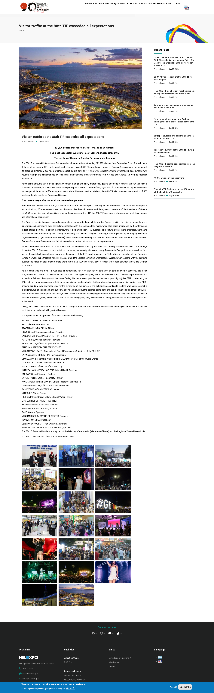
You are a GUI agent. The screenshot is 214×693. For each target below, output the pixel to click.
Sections (113, 7)
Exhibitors (125, 7)
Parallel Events (152, 7)
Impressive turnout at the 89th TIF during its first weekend (174, 152)
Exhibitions (120, 659)
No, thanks (185, 687)
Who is (115, 663)
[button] (39, 448)
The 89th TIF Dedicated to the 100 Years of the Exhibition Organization (174, 191)
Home (74, 7)
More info (70, 688)
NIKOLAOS (75, 681)
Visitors (138, 7)
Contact (176, 7)
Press (166, 7)
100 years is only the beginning (169, 179)
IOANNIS (72, 676)
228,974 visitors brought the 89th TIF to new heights (173, 79)
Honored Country (97, 7)
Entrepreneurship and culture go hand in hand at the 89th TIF (174, 138)
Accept (173, 687)
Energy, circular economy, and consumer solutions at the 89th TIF (174, 107)
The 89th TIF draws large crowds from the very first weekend (174, 166)
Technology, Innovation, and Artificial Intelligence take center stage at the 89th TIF (174, 123)
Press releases (28, 143)
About (83, 7)
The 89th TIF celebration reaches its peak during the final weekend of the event (174, 93)
